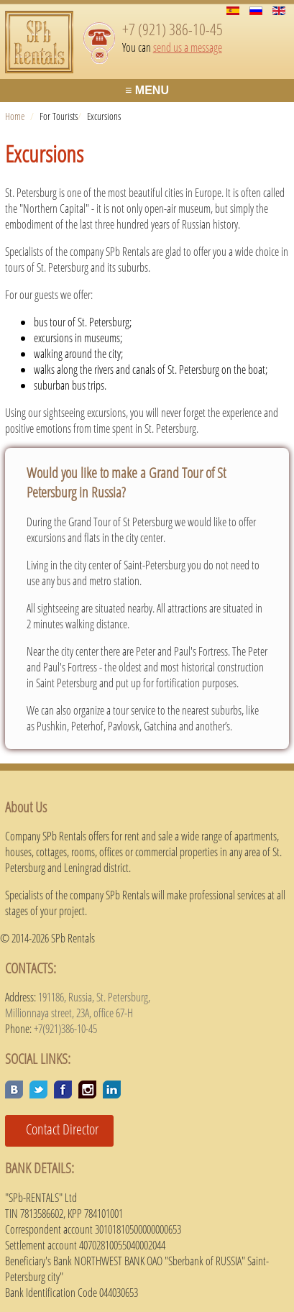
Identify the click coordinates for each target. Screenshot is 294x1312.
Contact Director (56, 1129)
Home (14, 116)
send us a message (187, 47)
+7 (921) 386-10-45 (172, 29)
